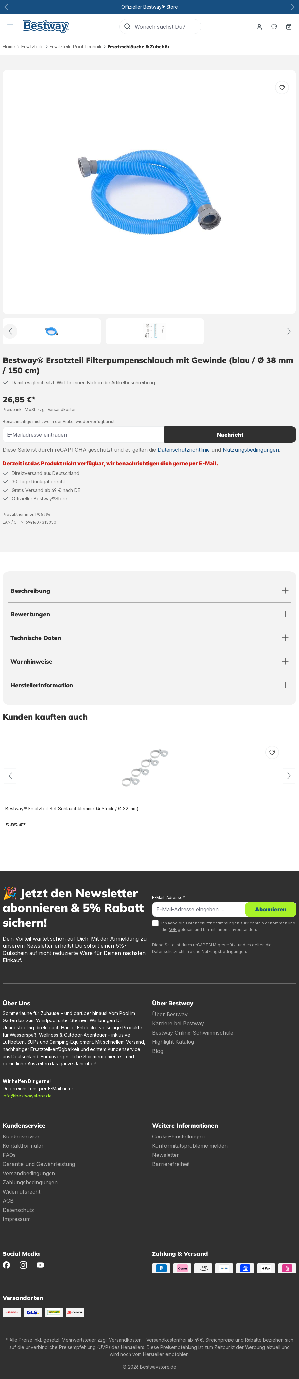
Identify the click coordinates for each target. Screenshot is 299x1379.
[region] (149, 207)
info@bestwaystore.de (27, 1095)
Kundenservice (21, 1136)
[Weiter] (289, 331)
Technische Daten (35, 638)
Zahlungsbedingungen (30, 1182)
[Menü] (10, 26)
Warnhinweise (31, 661)
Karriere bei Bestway (178, 1023)
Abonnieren (270, 909)
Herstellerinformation (41, 685)
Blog (157, 1051)
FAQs (9, 1155)
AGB (173, 929)
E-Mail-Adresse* (168, 897)
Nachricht (230, 434)
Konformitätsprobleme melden (190, 1145)
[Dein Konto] (258, 26)
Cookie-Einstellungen (178, 1136)
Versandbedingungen (29, 1173)
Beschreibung (30, 590)
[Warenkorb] (288, 26)
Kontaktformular (23, 1145)
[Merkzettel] (273, 26)
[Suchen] (126, 26)
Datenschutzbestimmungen (212, 923)
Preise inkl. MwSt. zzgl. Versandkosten (40, 409)
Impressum (16, 1219)
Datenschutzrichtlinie (184, 449)
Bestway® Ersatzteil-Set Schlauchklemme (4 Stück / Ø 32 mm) (72, 808)
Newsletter (165, 1155)
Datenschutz (18, 1210)
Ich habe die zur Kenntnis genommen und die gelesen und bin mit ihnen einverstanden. (228, 926)
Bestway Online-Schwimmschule (192, 1032)
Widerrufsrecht (21, 1191)
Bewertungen (30, 614)
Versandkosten (125, 1340)
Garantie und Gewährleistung (39, 1164)
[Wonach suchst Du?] (167, 26)
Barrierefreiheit (170, 1164)
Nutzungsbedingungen (251, 449)
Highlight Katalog (173, 1042)
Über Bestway (170, 1014)
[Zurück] (10, 331)
